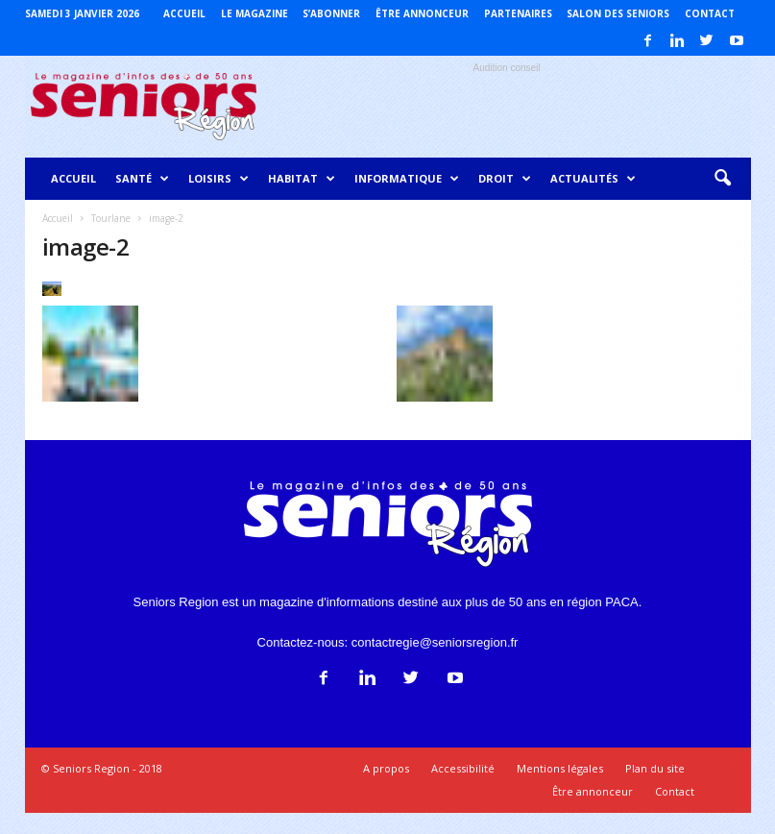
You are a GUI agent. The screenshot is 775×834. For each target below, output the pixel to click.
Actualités (593, 179)
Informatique (406, 179)
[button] (722, 179)
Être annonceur (422, 13)
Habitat (301, 179)
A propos (386, 768)
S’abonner (331, 13)
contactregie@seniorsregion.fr (435, 642)
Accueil (184, 13)
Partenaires (518, 13)
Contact (710, 13)
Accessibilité (463, 768)
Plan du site (655, 768)
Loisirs (218, 179)
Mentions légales (560, 768)
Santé (142, 179)
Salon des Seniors (618, 13)
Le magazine (254, 13)
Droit (504, 179)
